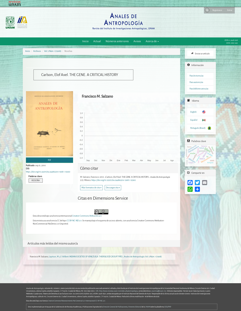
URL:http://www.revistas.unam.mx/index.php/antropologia (117, 291)
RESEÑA (35, 180)
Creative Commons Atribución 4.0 (87, 216)
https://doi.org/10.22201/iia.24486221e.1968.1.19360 (48, 172)
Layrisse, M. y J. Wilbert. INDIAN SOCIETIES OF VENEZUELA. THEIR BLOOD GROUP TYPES (86, 257)
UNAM (147, 307)
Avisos (137, 41)
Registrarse (217, 10)
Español (193, 120)
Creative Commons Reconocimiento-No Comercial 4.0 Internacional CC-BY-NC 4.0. (77, 301)
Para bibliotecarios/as (199, 89)
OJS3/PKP (167, 307)
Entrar (229, 10)
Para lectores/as (197, 76)
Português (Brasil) (197, 128)
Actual (97, 41)
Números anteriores (117, 41)
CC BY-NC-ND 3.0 (74, 221)
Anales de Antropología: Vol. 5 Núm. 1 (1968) (143, 257)
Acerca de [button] (152, 41)
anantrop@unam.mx (158, 291)
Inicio (85, 41)
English (193, 112)
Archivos (37, 51)
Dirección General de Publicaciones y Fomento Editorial (122, 307)
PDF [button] (49, 160)
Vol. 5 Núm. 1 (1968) (52, 51)
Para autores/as (196, 82)
